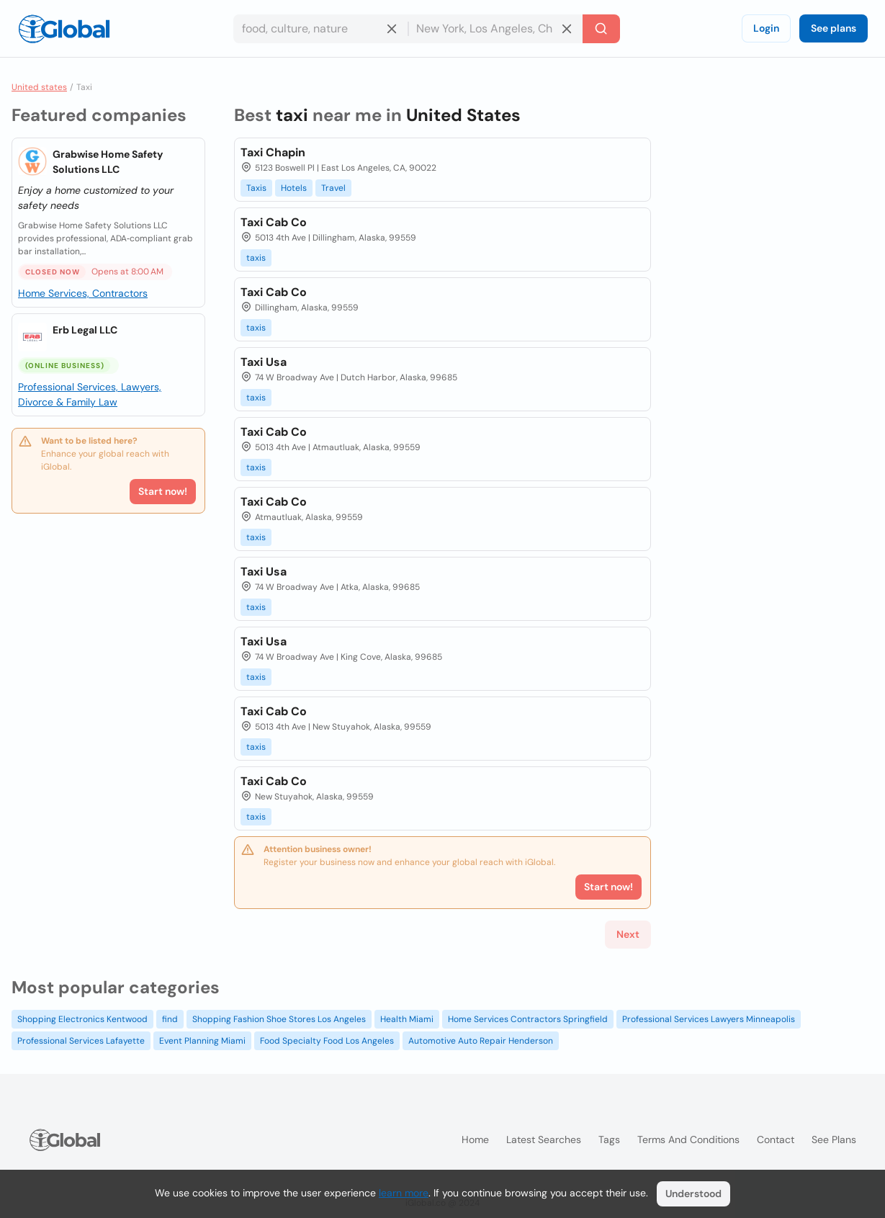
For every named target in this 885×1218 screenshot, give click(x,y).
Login (766, 28)
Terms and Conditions (688, 1139)
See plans (833, 28)
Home (475, 1139)
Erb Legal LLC (85, 329)
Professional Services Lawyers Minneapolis (708, 1019)
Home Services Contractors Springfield (528, 1019)
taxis (256, 258)
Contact (775, 1139)
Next (627, 934)
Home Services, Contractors (83, 293)
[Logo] (64, 28)
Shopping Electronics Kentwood (82, 1019)
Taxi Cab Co (274, 222)
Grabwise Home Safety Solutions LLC (108, 162)
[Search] (601, 28)
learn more (403, 1192)
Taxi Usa (264, 362)
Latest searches (543, 1139)
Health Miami (406, 1019)
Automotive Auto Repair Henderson (480, 1041)
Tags (609, 1139)
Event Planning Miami (202, 1041)
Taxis (256, 188)
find (170, 1019)
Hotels (294, 188)
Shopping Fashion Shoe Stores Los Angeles (279, 1019)
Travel (333, 188)
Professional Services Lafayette (81, 1041)
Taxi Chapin (273, 152)
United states (39, 87)
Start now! (162, 491)
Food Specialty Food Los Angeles (327, 1041)
